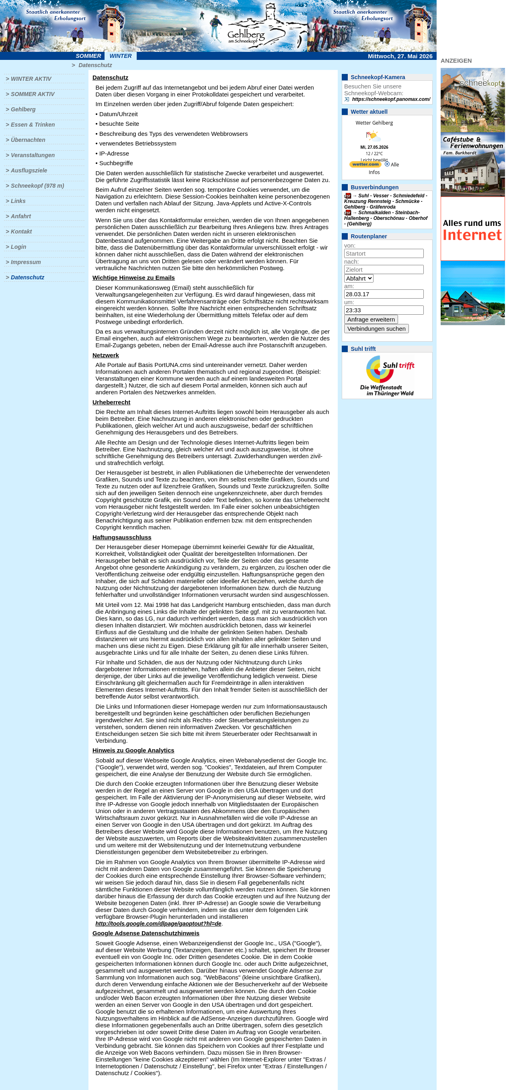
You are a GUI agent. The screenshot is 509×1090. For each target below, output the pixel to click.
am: (349, 286)
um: (349, 302)
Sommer (88, 56)
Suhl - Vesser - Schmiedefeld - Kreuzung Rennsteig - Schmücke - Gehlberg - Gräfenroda (385, 201)
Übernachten (28, 140)
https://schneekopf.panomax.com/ (391, 99)
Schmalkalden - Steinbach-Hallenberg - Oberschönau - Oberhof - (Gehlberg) (385, 218)
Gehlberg (23, 109)
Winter (120, 56)
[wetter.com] (365, 165)
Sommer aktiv (32, 94)
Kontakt (21, 231)
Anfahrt (21, 216)
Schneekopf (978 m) (37, 185)
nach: (351, 261)
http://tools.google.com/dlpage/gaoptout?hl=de (159, 923)
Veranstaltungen (33, 155)
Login (18, 247)
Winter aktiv (31, 79)
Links (18, 201)
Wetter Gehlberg (374, 122)
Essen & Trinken (33, 124)
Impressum (26, 262)
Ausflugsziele (29, 170)
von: (349, 245)
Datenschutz (95, 65)
